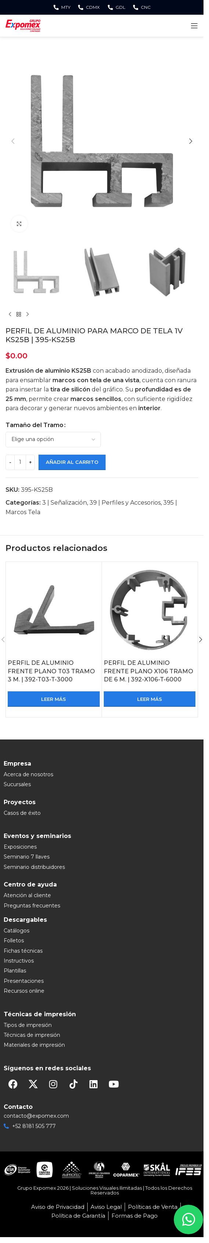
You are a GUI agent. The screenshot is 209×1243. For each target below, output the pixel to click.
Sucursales (17, 784)
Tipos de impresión (28, 1025)
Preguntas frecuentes (32, 905)
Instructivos (19, 960)
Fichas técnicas (23, 951)
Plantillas (15, 970)
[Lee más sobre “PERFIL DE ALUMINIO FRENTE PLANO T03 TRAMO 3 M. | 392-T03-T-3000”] (54, 699)
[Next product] (27, 314)
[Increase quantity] (30, 462)
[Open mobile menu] (194, 25)
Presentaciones (24, 981)
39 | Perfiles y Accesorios (125, 502)
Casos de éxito (22, 813)
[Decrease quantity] (10, 462)
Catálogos (16, 930)
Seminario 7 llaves (27, 856)
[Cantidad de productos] (20, 462)
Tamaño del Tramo (34, 425)
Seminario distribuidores (34, 867)
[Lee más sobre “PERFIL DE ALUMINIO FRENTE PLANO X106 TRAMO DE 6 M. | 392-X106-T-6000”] (150, 699)
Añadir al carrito (72, 462)
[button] (13, 141)
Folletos (14, 940)
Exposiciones (20, 846)
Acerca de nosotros (28, 774)
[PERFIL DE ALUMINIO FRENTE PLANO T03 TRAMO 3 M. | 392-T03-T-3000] (54, 610)
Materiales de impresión (34, 1045)
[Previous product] (10, 314)
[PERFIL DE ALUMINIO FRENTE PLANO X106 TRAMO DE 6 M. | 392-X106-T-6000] (150, 610)
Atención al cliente (27, 895)
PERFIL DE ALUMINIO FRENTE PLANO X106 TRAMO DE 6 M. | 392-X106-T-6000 (148, 671)
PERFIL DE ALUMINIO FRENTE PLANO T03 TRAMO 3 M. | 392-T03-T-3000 (51, 671)
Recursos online (24, 991)
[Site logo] (23, 25)
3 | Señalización (64, 502)
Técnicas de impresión (32, 1035)
